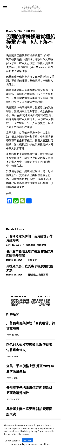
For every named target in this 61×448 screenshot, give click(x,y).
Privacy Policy (18, 444)
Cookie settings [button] (12, 440)
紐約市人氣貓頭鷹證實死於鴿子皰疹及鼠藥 (21, 300)
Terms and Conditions (38, 444)
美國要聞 (30, 31)
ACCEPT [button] (27, 440)
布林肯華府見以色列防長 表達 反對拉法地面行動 (40, 300)
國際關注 (30, 245)
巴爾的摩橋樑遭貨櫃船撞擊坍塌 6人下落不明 (30, 42)
